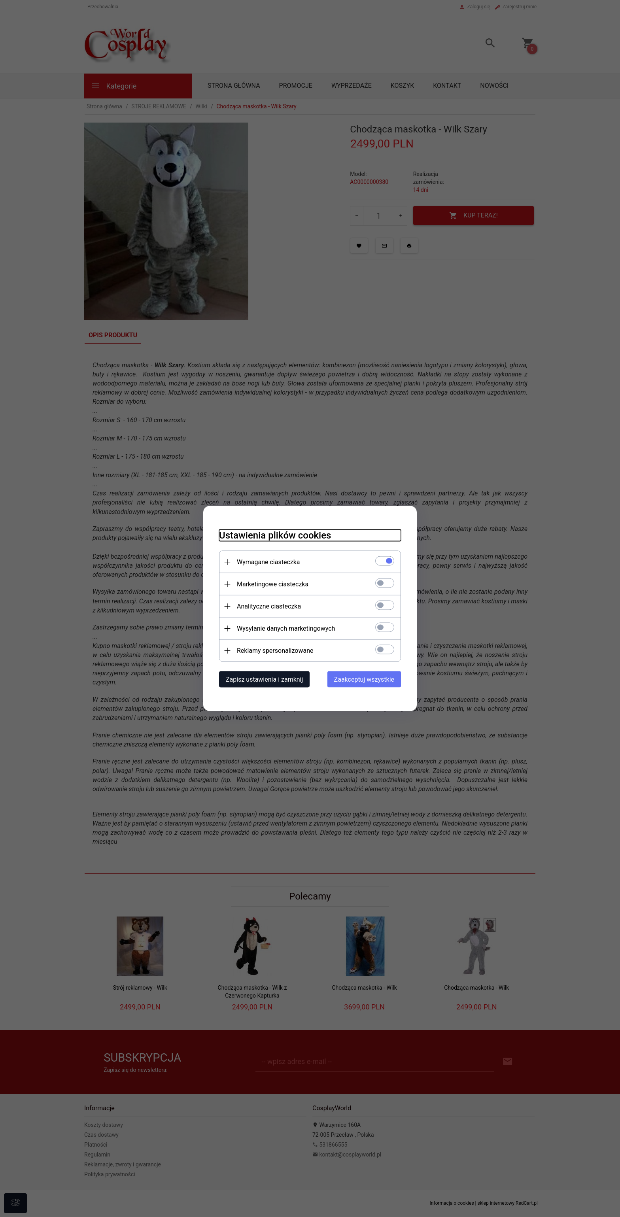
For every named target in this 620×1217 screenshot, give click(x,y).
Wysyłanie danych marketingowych (286, 628)
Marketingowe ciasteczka (272, 584)
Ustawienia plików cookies (275, 535)
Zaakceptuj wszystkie (364, 679)
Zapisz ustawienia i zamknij (264, 679)
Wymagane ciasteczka (268, 562)
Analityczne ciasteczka (269, 606)
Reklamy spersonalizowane (275, 650)
